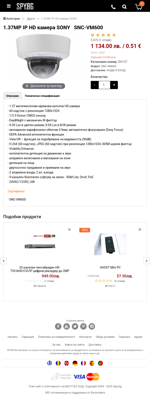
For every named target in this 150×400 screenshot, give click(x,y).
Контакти (85, 336)
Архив (138, 336)
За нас (56, 344)
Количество (99, 77)
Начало (12, 336)
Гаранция (28, 336)
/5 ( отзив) (101, 40)
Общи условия (105, 336)
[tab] (12, 95)
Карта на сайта (74, 344)
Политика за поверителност (56, 336)
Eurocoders (98, 392)
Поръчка (124, 336)
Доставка (95, 344)
